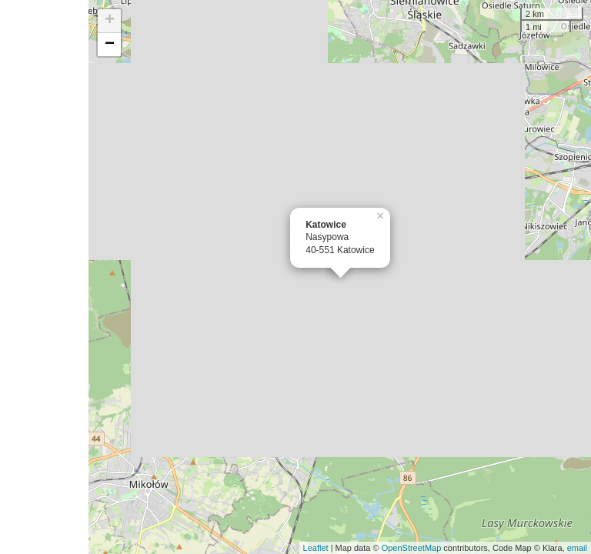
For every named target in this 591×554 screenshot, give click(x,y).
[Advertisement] (44, 277)
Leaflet (316, 547)
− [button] (110, 44)
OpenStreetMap (412, 547)
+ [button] (110, 20)
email (577, 547)
